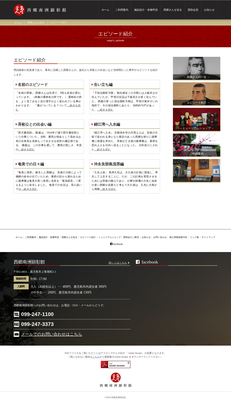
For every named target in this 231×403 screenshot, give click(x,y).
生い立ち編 (102, 85)
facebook (118, 244)
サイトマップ (208, 237)
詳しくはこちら (118, 262)
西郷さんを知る (173, 10)
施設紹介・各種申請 (146, 10)
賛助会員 (193, 10)
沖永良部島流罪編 (108, 164)
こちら (96, 356)
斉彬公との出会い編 (34, 124)
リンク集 (194, 237)
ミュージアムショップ (109, 237)
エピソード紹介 (88, 237)
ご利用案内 (121, 10)
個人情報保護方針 (178, 237)
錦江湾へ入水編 (106, 124)
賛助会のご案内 (131, 237)
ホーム (105, 10)
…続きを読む (105, 109)
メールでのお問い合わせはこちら (51, 334)
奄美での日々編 (30, 164)
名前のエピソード (32, 85)
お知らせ (209, 10)
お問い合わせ (160, 237)
